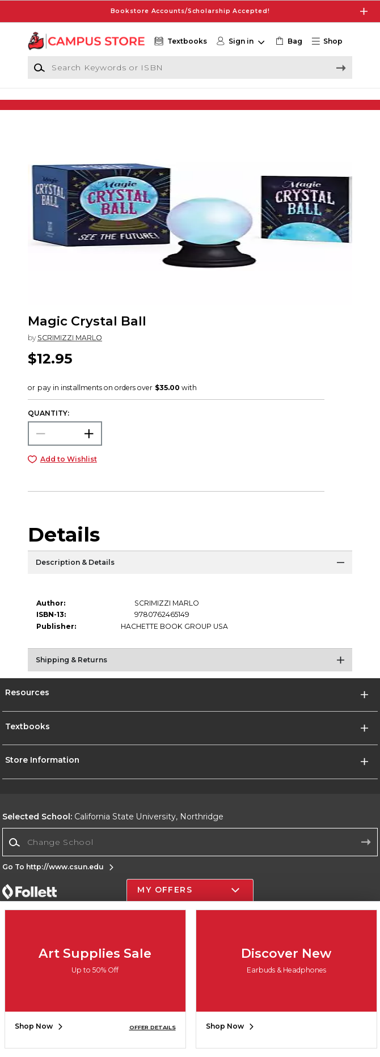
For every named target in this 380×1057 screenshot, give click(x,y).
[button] (331, 41)
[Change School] (189, 853)
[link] (287, 41)
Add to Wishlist (68, 471)
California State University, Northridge (112, 828)
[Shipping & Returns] (190, 674)
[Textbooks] (179, 41)
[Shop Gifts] (311, 103)
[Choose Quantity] (65, 445)
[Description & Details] (190, 576)
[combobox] (189, 853)
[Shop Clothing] (69, 103)
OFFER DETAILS (152, 1027)
